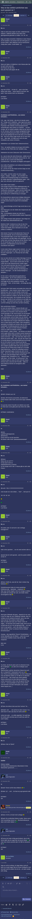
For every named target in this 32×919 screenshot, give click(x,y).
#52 (30, 608)
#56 (30, 757)
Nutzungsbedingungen (6, 914)
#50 (30, 543)
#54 (30, 700)
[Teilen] (28, 25)
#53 (30, 658)
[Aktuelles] (26, 2)
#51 (30, 575)
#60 (30, 862)
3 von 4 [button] (16, 15)
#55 (30, 737)
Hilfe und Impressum (6, 916)
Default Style (5, 912)
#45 (30, 382)
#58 (30, 812)
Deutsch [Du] (14, 912)
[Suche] (30, 2)
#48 (30, 481)
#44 (30, 112)
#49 (30, 521)
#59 (30, 835)
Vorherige (9, 15)
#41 (30, 25)
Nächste (23, 15)
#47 (30, 452)
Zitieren (29, 47)
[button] (3, 883)
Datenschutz (17, 914)
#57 (30, 781)
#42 (30, 57)
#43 (30, 83)
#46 (30, 425)
